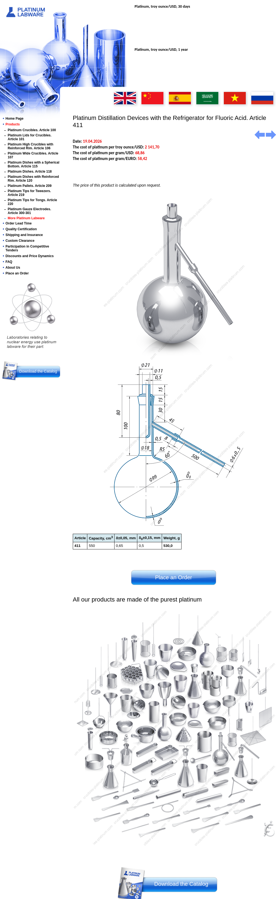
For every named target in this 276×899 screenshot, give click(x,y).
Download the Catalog (38, 371)
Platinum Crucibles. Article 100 (32, 130)
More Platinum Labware (26, 218)
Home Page (14, 118)
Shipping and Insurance (24, 235)
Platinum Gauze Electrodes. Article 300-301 (29, 211)
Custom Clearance (19, 241)
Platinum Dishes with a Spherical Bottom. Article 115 (33, 164)
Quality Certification (21, 229)
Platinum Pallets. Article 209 (30, 186)
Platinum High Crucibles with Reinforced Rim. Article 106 (30, 146)
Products (12, 124)
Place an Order (17, 273)
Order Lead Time (18, 223)
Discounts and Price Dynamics (29, 256)
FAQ (8, 262)
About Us (12, 267)
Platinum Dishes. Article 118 (30, 171)
